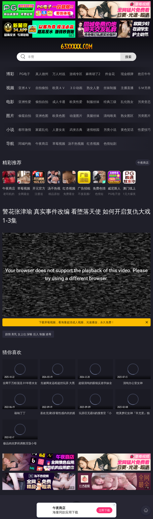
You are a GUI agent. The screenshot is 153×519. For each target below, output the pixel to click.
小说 (10, 129)
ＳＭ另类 (144, 88)
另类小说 (110, 129)
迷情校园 (93, 129)
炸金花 (110, 74)
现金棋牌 (127, 74)
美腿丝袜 (93, 115)
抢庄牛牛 (144, 74)
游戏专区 (76, 74)
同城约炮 (24, 143)
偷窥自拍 (24, 115)
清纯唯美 (110, 115)
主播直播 (127, 88)
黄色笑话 (127, 129)
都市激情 (24, 129)
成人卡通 (58, 102)
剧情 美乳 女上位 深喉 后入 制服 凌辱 (28, 334)
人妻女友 (58, 129)
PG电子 (24, 74)
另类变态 (144, 102)
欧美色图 (58, 115)
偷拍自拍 (41, 102)
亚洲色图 (41, 115)
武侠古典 (76, 129)
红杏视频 (93, 143)
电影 (10, 101)
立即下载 (104, 510)
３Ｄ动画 (76, 88)
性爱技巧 (144, 129)
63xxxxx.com (76, 47)
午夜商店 (41, 143)
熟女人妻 (93, 88)
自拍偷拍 (41, 88)
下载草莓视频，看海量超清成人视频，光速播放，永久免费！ (94, 322)
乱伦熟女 (127, 102)
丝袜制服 (110, 88)
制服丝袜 (93, 102)
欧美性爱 (76, 102)
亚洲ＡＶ (24, 88)
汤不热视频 (76, 143)
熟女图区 (127, 115)
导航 (10, 143)
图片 (10, 115)
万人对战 (58, 74)
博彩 (10, 73)
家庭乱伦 (41, 129)
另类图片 (144, 115)
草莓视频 (58, 143)
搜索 (128, 57)
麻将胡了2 (93, 74)
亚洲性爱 (24, 102)
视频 (10, 87)
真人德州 (41, 74)
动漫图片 (76, 115)
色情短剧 (110, 143)
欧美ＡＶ (58, 88)
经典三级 (110, 102)
